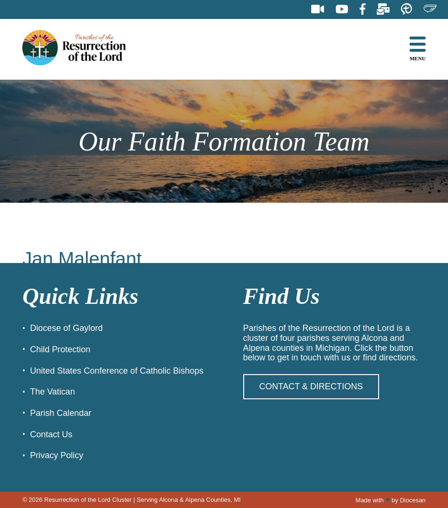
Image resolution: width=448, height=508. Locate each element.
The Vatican (52, 391)
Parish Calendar (60, 413)
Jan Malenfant (82, 258)
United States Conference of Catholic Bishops (116, 371)
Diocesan (413, 500)
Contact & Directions (311, 386)
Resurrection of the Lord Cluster (88, 499)
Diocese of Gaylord (66, 328)
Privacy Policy (56, 455)
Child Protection (60, 349)
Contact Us (51, 434)
